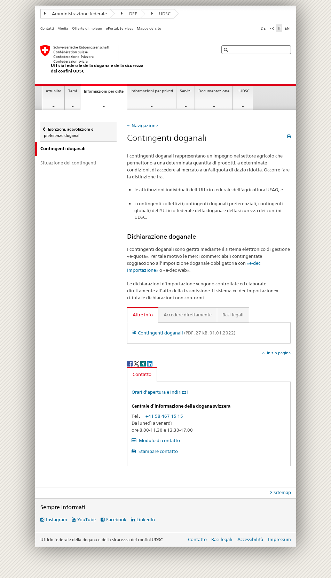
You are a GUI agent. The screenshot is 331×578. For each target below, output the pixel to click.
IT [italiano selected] (279, 28)
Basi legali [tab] (233, 314)
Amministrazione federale (75, 13)
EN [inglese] (287, 28)
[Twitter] (137, 363)
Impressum (279, 539)
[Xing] (143, 363)
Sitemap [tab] (282, 492)
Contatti (47, 28)
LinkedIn (145, 519)
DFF (129, 13)
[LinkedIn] (149, 363)
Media (62, 28)
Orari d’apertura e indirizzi (160, 392)
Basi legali (222, 539)
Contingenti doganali (186, 333)
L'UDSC (243, 91)
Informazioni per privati (152, 91)
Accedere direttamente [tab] (188, 314)
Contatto (197, 539)
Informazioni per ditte (105, 93)
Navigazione (145, 125)
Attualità (53, 91)
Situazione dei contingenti (68, 162)
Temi (72, 91)
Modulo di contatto (159, 440)
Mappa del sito (149, 28)
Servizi (185, 91)
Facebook (116, 519)
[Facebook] (130, 363)
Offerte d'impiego (87, 28)
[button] (226, 50)
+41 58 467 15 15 (164, 416)
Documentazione (213, 91)
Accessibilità (250, 539)
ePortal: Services (119, 28)
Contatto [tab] (142, 374)
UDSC (161, 13)
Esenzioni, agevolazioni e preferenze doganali (68, 130)
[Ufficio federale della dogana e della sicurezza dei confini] (122, 59)
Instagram (56, 519)
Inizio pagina (278, 352)
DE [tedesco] (263, 28)
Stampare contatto (157, 451)
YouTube (86, 519)
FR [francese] (271, 28)
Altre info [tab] (143, 314)
